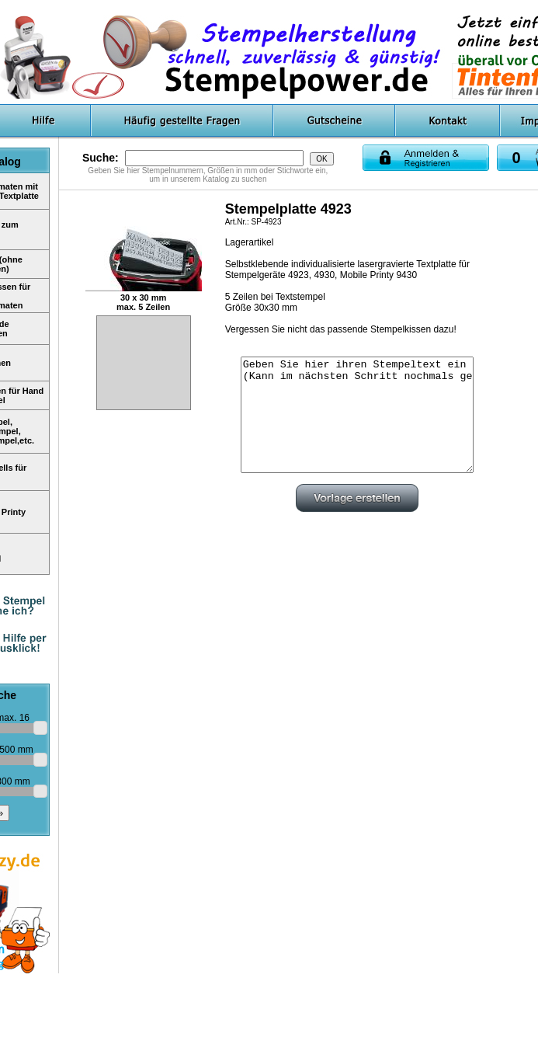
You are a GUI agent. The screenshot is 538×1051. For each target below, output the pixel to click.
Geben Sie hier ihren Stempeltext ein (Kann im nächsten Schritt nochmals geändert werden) (357, 415)
